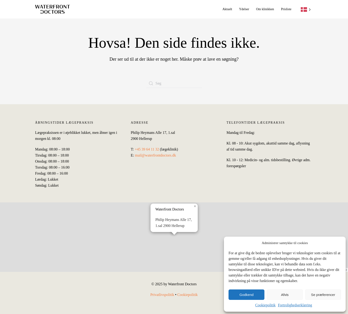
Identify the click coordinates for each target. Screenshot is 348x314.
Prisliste (286, 9)
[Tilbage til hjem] (52, 9)
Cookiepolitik (265, 305)
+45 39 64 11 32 (147, 149)
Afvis (285, 295)
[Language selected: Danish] (305, 9)
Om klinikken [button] (265, 9)
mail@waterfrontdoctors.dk (155, 155)
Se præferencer (323, 295)
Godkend (246, 295)
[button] (174, 238)
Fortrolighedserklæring (295, 305)
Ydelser (244, 9)
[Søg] (174, 83)
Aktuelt (227, 9)
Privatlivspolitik (162, 295)
